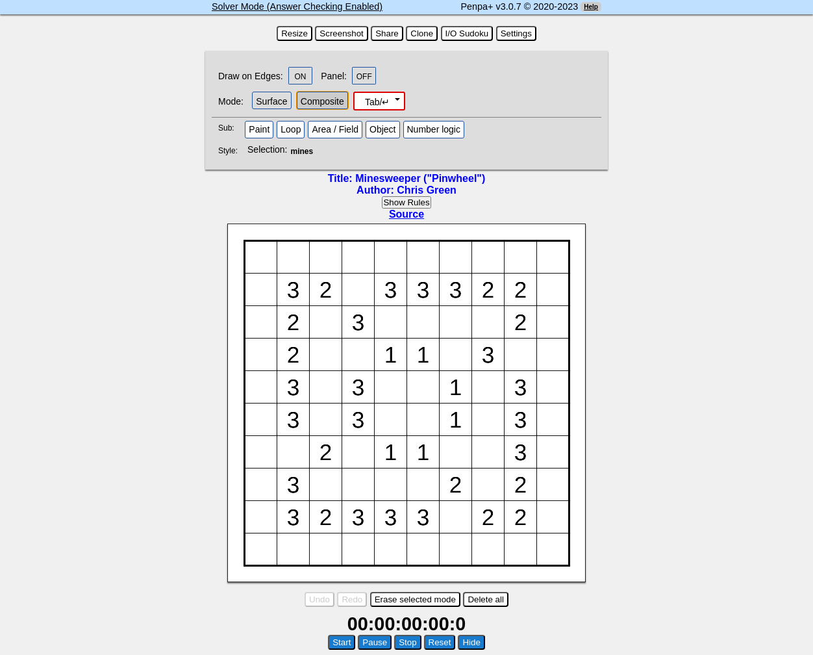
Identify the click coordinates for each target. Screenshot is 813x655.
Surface (271, 101)
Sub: (230, 128)
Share (387, 33)
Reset (440, 642)
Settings (516, 33)
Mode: (231, 101)
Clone (421, 33)
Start (341, 642)
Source (406, 214)
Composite (322, 101)
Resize (294, 33)
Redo (352, 599)
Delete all (486, 599)
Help (591, 6)
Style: (229, 150)
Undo (319, 599)
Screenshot (341, 33)
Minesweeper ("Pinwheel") (420, 178)
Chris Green (427, 190)
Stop (407, 642)
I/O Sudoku (467, 33)
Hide (471, 642)
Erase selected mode (415, 599)
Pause (374, 642)
